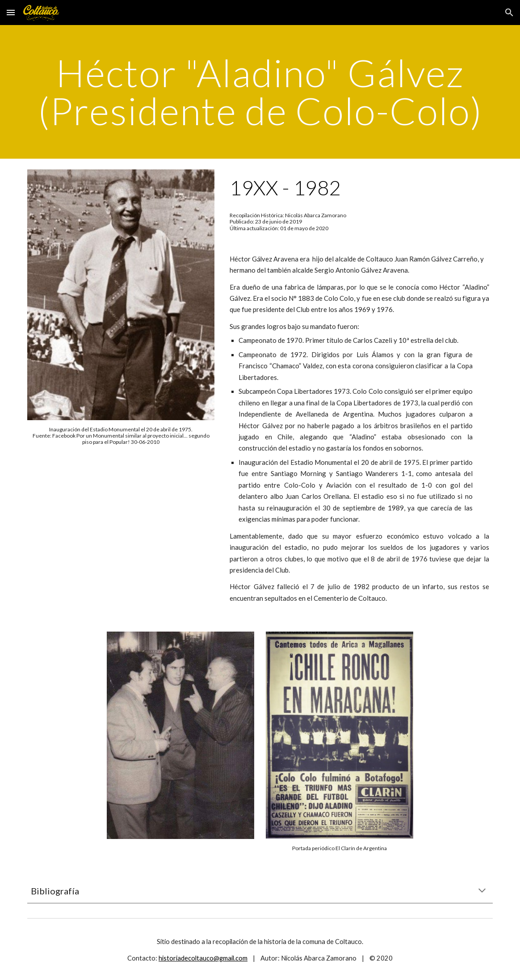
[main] (259, 92)
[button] (10, 12)
